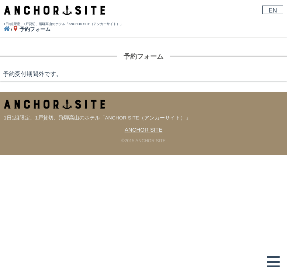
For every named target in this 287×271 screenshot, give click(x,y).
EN (273, 10)
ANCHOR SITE (144, 129)
